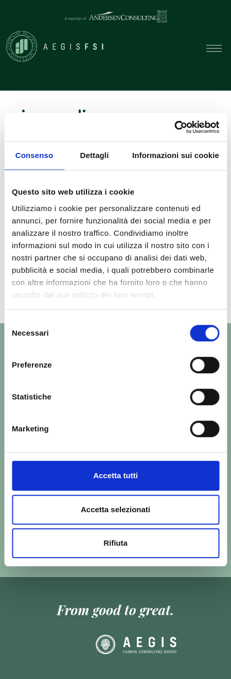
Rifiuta (115, 542)
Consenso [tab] (34, 155)
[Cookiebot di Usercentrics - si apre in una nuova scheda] (174, 127)
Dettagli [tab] (94, 155)
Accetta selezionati (115, 509)
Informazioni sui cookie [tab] (175, 155)
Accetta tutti (115, 475)
